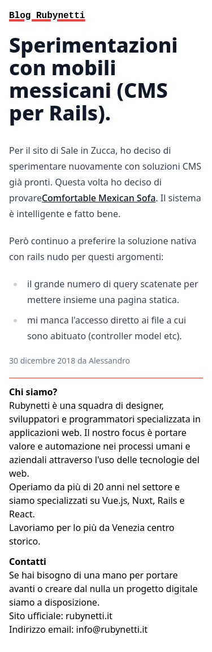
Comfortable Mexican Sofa (98, 198)
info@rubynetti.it (112, 629)
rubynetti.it (89, 616)
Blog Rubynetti (47, 16)
